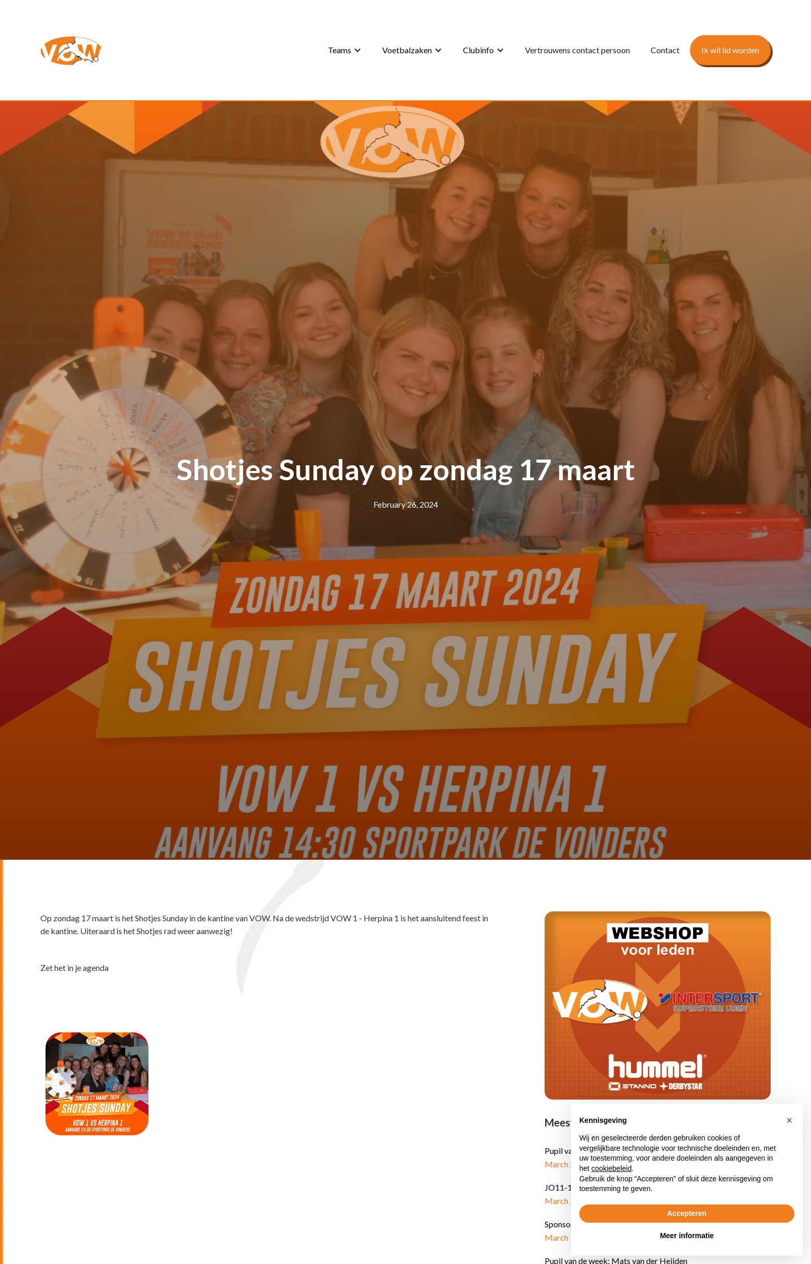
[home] (71, 50)
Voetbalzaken (407, 50)
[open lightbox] (97, 1084)
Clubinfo (478, 50)
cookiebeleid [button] (611, 1168)
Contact (665, 50)
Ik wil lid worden (730, 50)
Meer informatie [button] (687, 1235)
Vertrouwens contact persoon (577, 50)
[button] (345, 50)
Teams (339, 50)
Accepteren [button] (687, 1213)
